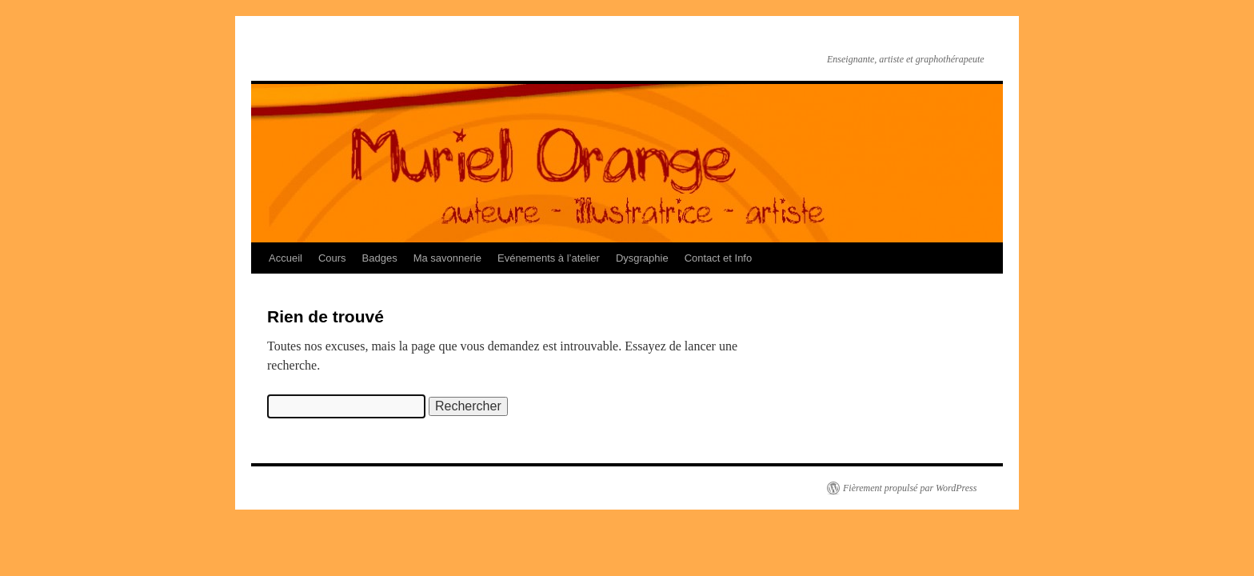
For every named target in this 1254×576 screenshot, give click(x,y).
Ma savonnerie (447, 258)
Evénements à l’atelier (548, 258)
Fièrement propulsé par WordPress (909, 488)
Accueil (285, 258)
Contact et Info (719, 258)
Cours (332, 258)
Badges (379, 258)
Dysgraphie (642, 258)
